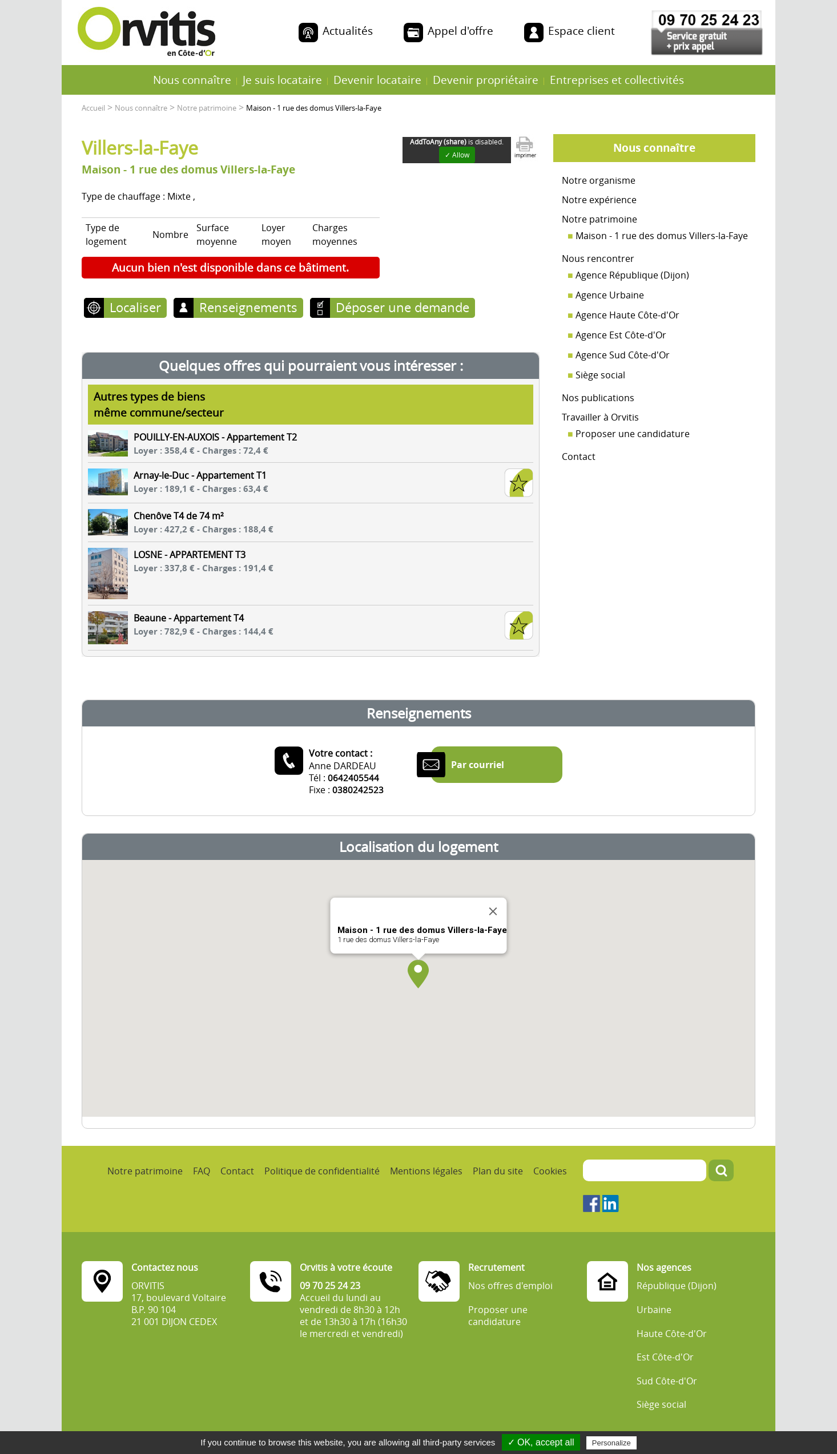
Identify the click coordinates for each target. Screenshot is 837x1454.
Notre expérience (599, 199)
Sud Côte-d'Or (667, 1381)
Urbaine (654, 1310)
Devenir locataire (377, 79)
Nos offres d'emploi (510, 1286)
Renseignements (248, 307)
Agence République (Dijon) (632, 275)
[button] (418, 974)
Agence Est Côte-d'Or (621, 335)
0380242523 (358, 789)
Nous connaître (192, 79)
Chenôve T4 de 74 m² (179, 516)
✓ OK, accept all (541, 1442)
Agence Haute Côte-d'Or (627, 315)
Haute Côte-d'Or (672, 1334)
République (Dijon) (677, 1286)
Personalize (611, 1443)
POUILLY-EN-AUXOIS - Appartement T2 (215, 437)
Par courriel (477, 764)
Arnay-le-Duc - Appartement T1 (200, 475)
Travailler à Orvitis (600, 417)
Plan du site (498, 1171)
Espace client (581, 30)
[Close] (493, 911)
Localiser (135, 307)
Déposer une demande (402, 307)
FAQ (201, 1171)
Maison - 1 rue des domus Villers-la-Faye (662, 235)
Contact (578, 456)
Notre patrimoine (599, 219)
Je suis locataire (282, 79)
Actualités (348, 30)
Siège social (600, 375)
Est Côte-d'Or (665, 1357)
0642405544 (353, 777)
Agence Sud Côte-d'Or (623, 355)
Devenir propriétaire (485, 79)
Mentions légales (426, 1171)
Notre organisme (598, 180)
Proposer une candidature (633, 433)
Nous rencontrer (598, 258)
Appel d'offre (460, 30)
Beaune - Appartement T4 (189, 618)
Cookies (550, 1171)
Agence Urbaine (610, 295)
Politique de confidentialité (322, 1171)
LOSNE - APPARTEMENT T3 (190, 554)
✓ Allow (457, 155)
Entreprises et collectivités (617, 79)
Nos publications (598, 397)
